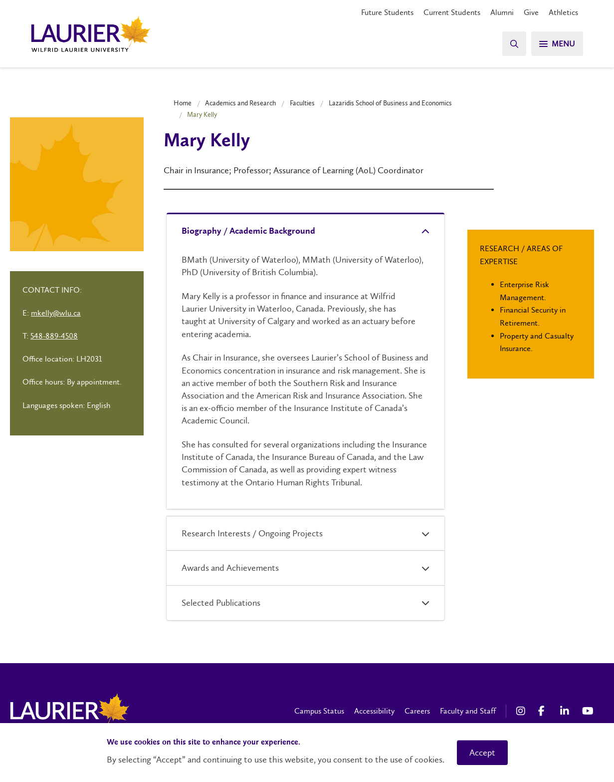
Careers (417, 711)
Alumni (502, 12)
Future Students (387, 12)
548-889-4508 (54, 336)
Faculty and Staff (468, 711)
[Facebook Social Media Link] (544, 711)
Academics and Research (240, 102)
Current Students (451, 12)
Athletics (563, 12)
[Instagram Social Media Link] (522, 711)
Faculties (302, 102)
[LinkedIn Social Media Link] (566, 711)
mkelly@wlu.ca (56, 313)
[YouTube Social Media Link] (588, 711)
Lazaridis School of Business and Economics (390, 102)
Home (183, 102)
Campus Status (319, 711)
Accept (482, 752)
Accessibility (374, 711)
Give (531, 12)
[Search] (514, 43)
